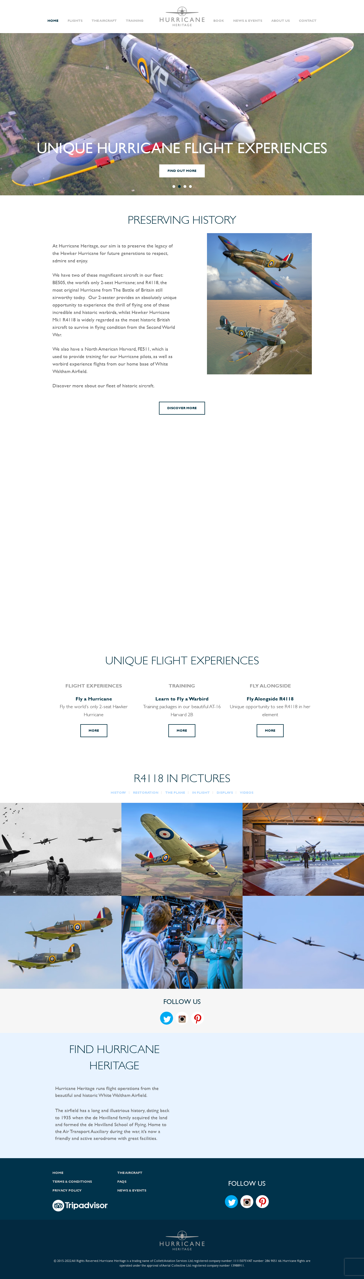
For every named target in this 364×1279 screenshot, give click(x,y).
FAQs (121, 1182)
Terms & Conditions (72, 1182)
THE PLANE (175, 793)
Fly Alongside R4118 (270, 699)
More (94, 730)
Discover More (182, 408)
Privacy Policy (67, 1190)
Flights (75, 21)
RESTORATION (145, 793)
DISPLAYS (225, 793)
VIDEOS (246, 793)
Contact (308, 21)
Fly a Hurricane (94, 699)
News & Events (247, 21)
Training (135, 21)
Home (53, 21)
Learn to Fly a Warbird (182, 699)
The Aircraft (104, 21)
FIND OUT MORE (182, 171)
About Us (280, 21)
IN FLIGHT (201, 793)
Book (218, 21)
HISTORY (118, 793)
